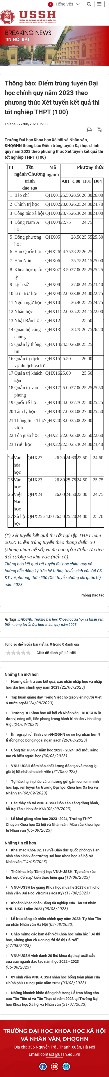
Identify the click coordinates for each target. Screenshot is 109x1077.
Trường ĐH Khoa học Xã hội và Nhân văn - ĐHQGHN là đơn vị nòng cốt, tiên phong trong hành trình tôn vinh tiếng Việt (53, 719)
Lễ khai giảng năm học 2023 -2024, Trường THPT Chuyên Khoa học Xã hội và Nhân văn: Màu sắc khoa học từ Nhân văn (53, 825)
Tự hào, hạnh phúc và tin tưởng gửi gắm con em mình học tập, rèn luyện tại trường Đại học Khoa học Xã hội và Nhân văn (52, 787)
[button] (60, 4)
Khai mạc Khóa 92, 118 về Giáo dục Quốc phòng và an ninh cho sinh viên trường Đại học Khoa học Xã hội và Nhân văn (52, 856)
